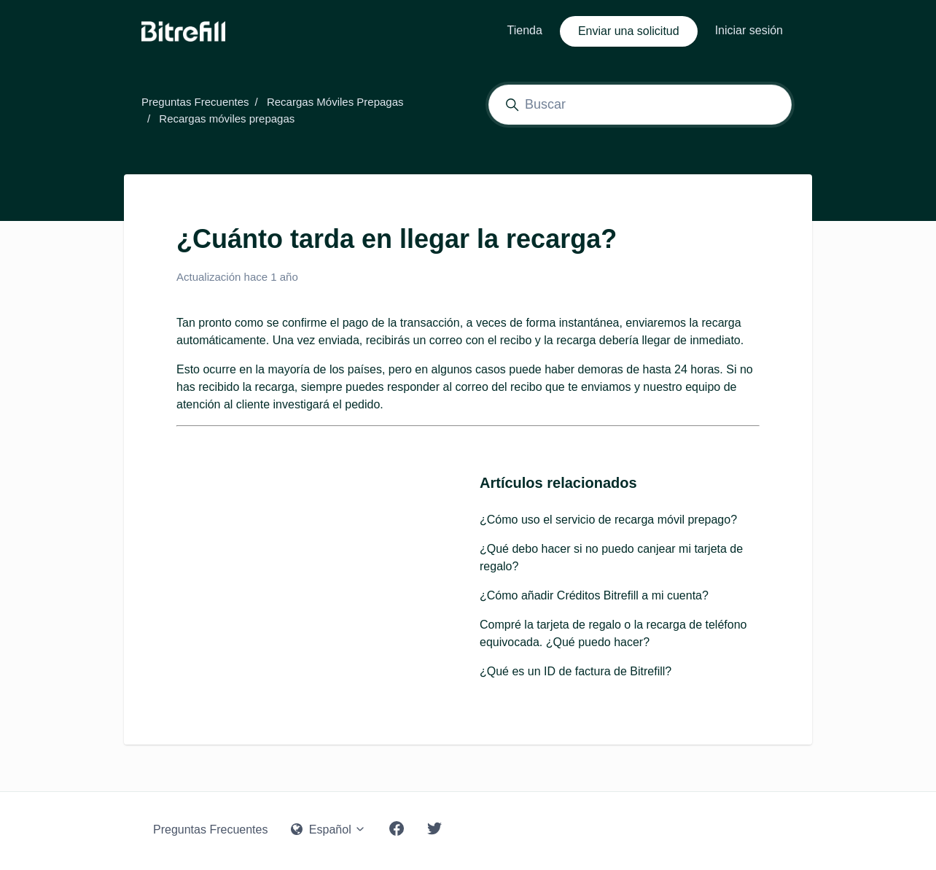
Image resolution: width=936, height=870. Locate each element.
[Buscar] (640, 104)
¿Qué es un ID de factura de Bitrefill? (575, 671)
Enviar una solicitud (628, 31)
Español (328, 829)
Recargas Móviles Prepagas (335, 102)
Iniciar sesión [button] (749, 30)
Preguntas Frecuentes (195, 102)
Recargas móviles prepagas (227, 118)
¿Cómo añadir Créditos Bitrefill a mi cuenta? (594, 595)
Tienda (524, 30)
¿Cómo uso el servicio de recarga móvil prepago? (608, 519)
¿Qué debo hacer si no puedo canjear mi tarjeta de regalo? (611, 557)
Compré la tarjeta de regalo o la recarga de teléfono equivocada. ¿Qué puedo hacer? (613, 633)
